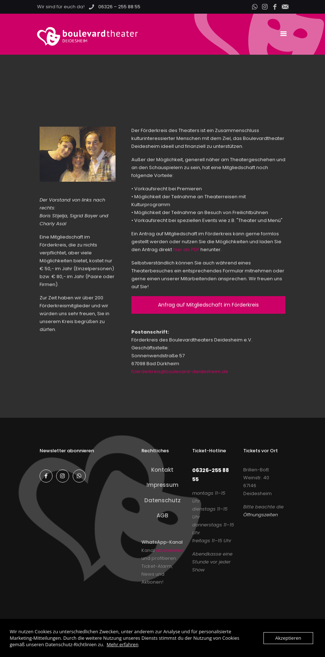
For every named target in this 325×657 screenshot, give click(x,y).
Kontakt (162, 470)
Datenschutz (162, 500)
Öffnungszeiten (260, 514)
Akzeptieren (288, 638)
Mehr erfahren (122, 644)
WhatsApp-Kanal (162, 542)
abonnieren (170, 550)
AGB (162, 515)
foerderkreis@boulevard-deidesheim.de (179, 371)
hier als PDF (186, 249)
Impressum (162, 485)
